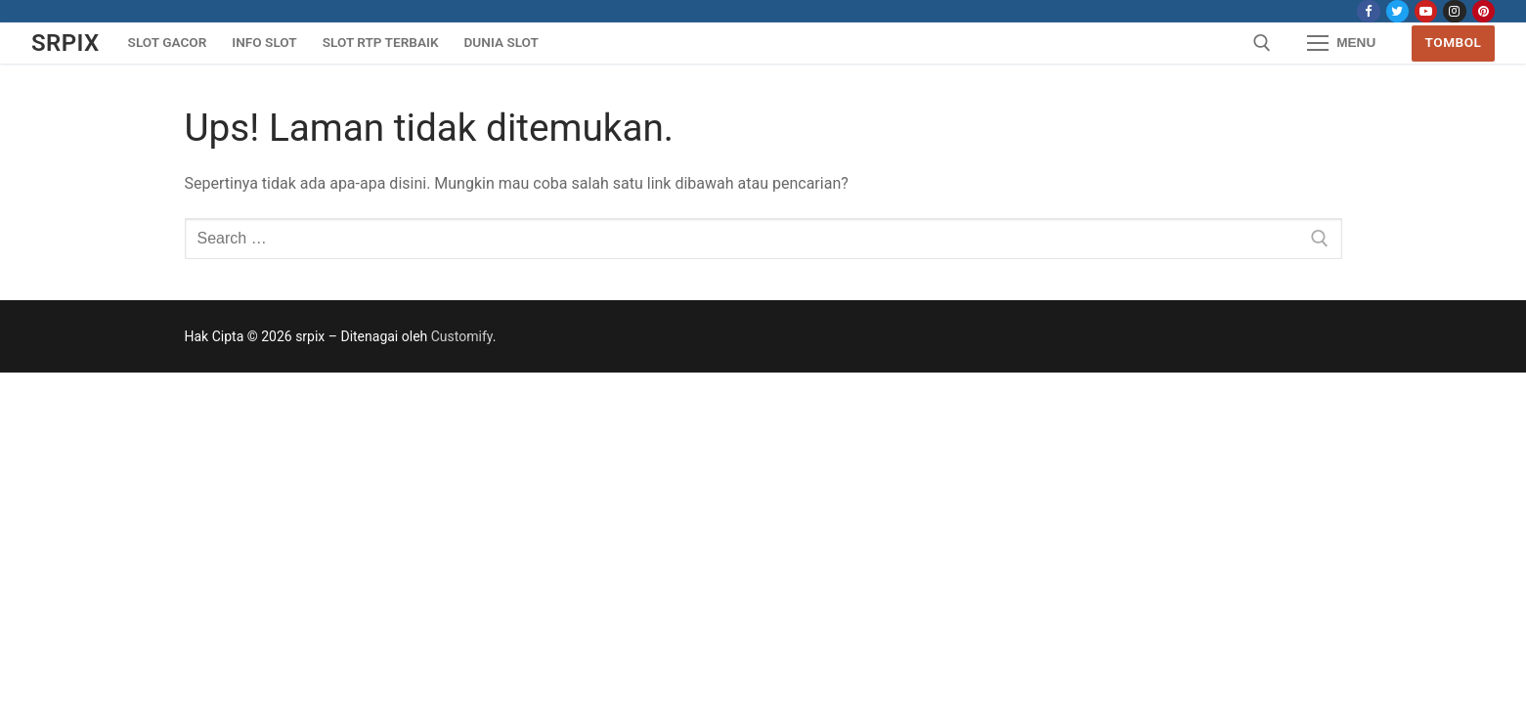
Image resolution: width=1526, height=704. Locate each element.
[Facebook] (1368, 11)
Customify (462, 336)
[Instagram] (1454, 11)
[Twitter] (1397, 11)
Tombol (1453, 42)
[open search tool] (1262, 43)
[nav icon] (1341, 43)
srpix (65, 43)
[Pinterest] (1483, 11)
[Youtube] (1426, 11)
